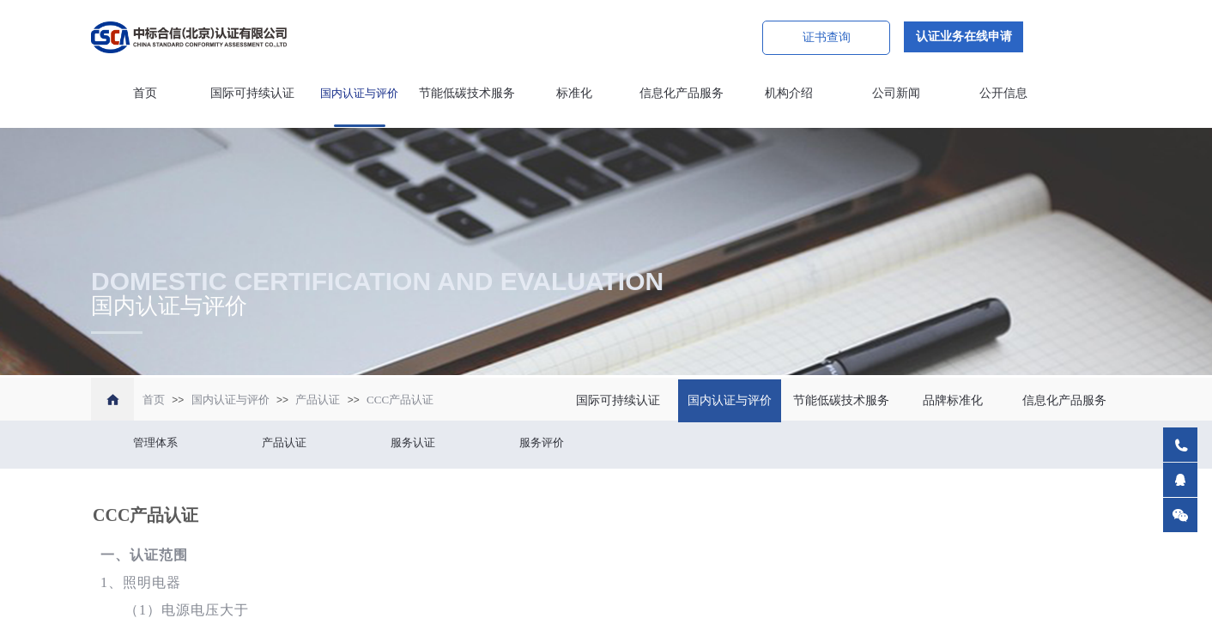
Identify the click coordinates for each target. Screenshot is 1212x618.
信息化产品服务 (681, 93)
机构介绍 (789, 93)
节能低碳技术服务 (467, 93)
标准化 (574, 93)
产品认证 (317, 399)
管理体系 (155, 442)
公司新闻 (896, 93)
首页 (145, 93)
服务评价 (541, 442)
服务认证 (413, 442)
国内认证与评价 (359, 93)
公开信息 (1003, 93)
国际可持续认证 (252, 93)
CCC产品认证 (400, 399)
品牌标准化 (953, 400)
